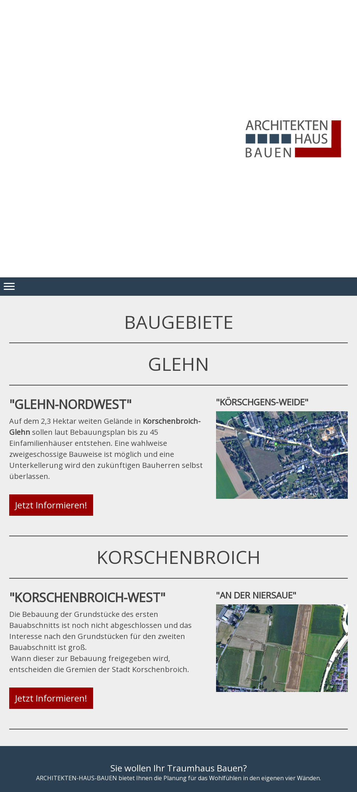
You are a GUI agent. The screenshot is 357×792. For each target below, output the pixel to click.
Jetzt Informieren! (51, 505)
